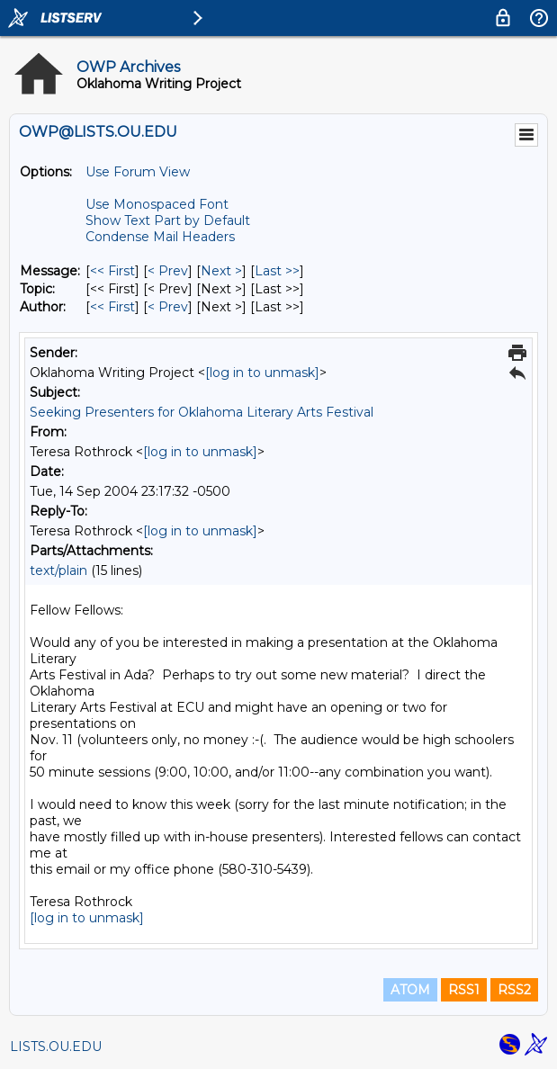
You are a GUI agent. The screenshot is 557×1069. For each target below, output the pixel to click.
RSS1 (464, 990)
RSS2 (514, 990)
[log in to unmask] (262, 372)
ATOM (410, 990)
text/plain (58, 570)
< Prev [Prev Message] (168, 271)
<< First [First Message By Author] (112, 307)
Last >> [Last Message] (277, 271)
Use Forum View (137, 172)
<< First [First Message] (112, 271)
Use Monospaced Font (157, 204)
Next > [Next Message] (221, 271)
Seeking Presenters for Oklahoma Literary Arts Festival (201, 412)
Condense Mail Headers (160, 237)
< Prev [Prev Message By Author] (168, 307)
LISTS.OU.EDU (56, 1046)
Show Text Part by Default (167, 220)
